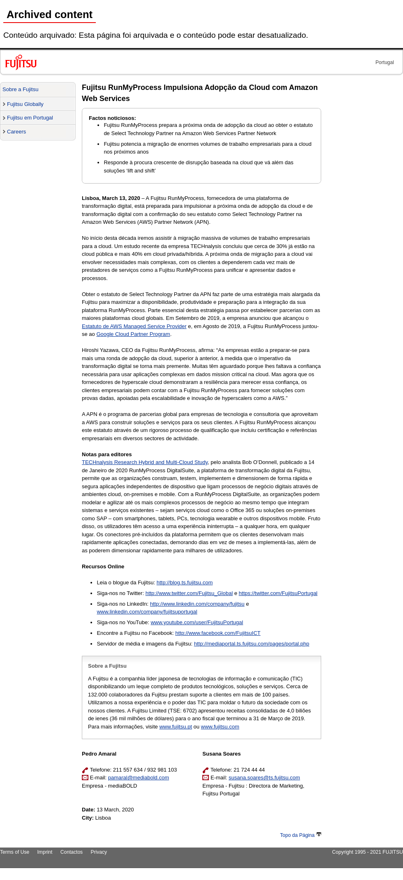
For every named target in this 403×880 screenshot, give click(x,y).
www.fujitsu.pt (175, 727)
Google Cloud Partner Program (133, 334)
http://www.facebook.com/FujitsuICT (217, 633)
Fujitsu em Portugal (30, 118)
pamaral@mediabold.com (138, 777)
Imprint (45, 852)
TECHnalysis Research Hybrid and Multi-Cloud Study (145, 462)
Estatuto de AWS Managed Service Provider (134, 326)
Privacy (99, 852)
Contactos (71, 852)
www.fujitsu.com (220, 727)
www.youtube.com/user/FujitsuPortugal (197, 622)
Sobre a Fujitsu (20, 89)
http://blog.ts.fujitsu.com (185, 582)
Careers (16, 132)
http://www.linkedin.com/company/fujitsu (197, 604)
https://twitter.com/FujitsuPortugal (278, 593)
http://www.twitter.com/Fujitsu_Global (189, 593)
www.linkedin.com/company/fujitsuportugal (147, 612)
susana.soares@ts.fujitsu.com (264, 777)
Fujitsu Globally (25, 104)
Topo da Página (300, 835)
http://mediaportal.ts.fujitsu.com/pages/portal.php (251, 644)
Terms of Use (14, 852)
